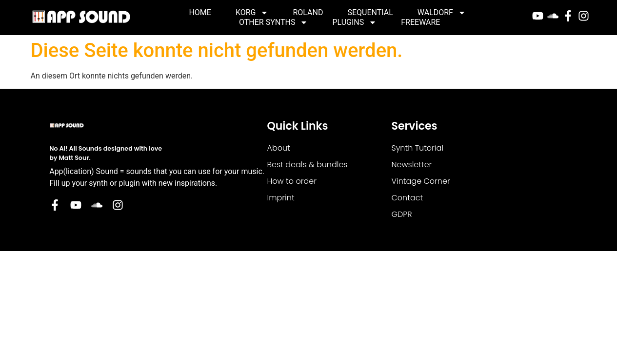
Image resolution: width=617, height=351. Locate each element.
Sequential (370, 12)
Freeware (420, 22)
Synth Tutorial (418, 148)
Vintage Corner (421, 181)
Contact (407, 197)
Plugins (354, 22)
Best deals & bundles (307, 164)
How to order (292, 181)
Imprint (280, 197)
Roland (308, 12)
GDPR (402, 214)
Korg (252, 13)
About (278, 148)
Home (200, 12)
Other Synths (273, 22)
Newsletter (412, 164)
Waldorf (442, 13)
